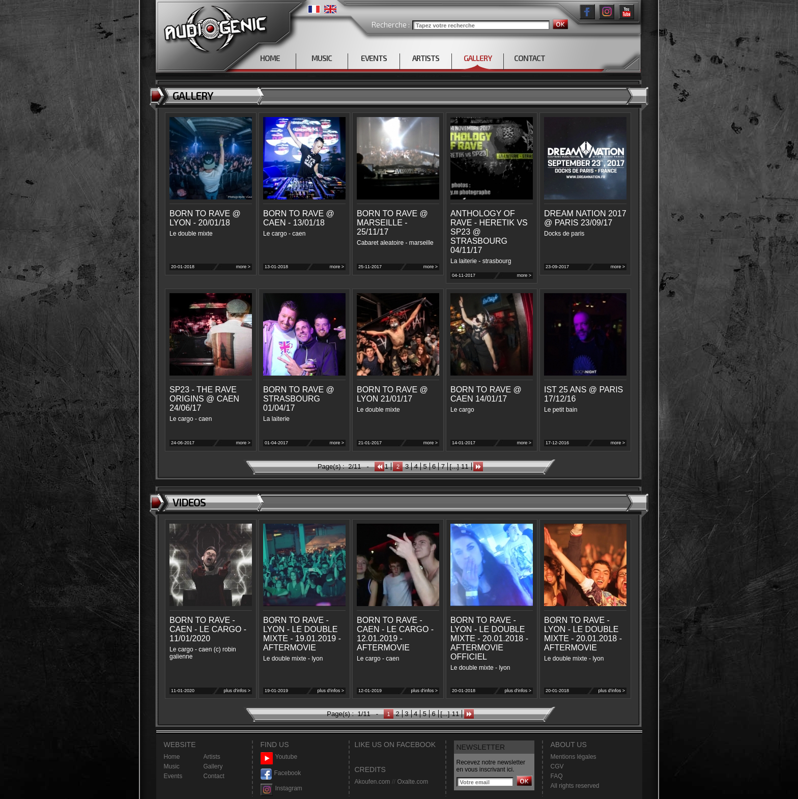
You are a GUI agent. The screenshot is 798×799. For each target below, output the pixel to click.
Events (173, 776)
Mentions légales (573, 756)
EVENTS (374, 58)
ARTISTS (425, 58)
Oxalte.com (412, 781)
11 (464, 466)
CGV (557, 766)
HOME (270, 58)
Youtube (279, 757)
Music (172, 766)
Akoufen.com (372, 781)
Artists (212, 756)
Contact (214, 776)
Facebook (281, 773)
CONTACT (529, 58)
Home (172, 756)
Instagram (281, 788)
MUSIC (321, 58)
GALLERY (478, 58)
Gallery (213, 766)
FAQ (557, 776)
